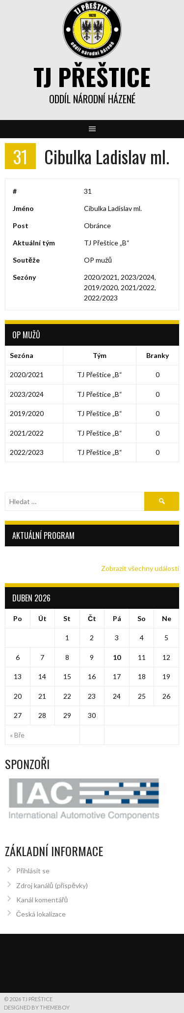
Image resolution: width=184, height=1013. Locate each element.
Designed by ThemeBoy (37, 999)
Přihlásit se (33, 863)
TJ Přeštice (92, 76)
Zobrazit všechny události (140, 568)
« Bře (17, 735)
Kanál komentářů (42, 892)
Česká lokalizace (41, 906)
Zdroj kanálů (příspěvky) (52, 877)
